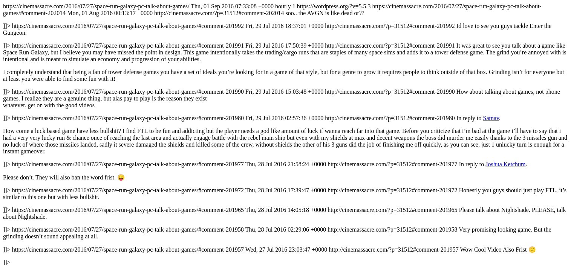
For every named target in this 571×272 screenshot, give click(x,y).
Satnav (491, 118)
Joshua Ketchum (505, 164)
